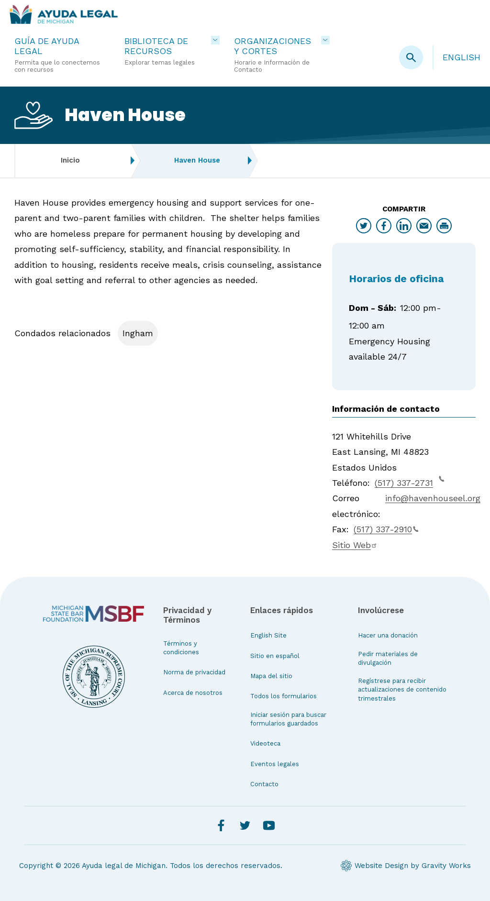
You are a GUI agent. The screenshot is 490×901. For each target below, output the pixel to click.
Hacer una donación (388, 635)
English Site (268, 635)
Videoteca (265, 743)
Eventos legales (274, 764)
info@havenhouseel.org (432, 498)
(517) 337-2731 (410, 481)
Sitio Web (355, 545)
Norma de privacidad (194, 672)
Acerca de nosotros (193, 692)
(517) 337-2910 (386, 529)
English (461, 57)
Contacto (264, 784)
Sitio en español (275, 655)
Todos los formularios (283, 696)
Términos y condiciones (181, 648)
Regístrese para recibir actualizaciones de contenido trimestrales (402, 689)
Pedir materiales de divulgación (388, 658)
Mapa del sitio (271, 676)
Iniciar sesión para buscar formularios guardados (288, 719)
